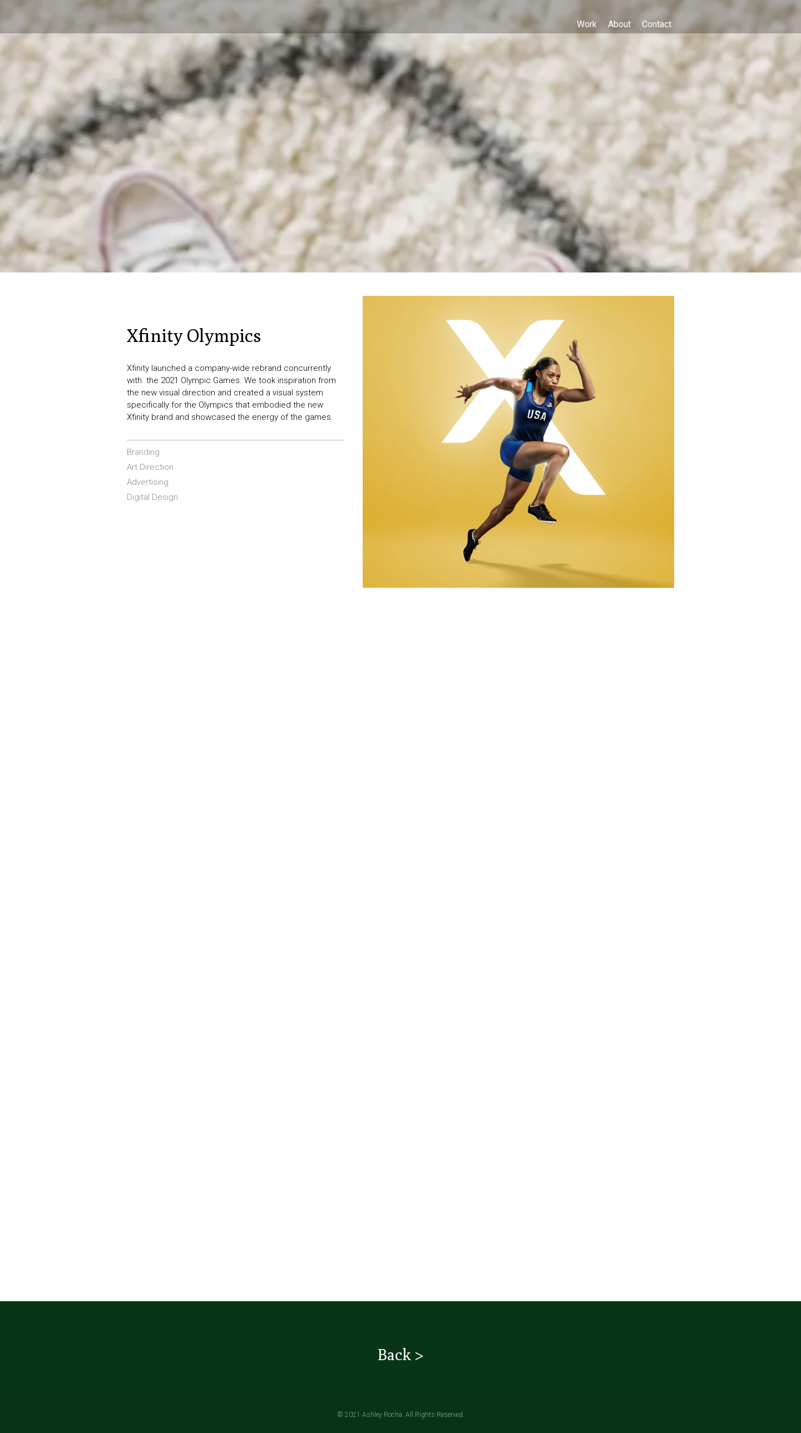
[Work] (587, 24)
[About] (619, 24)
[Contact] (656, 24)
